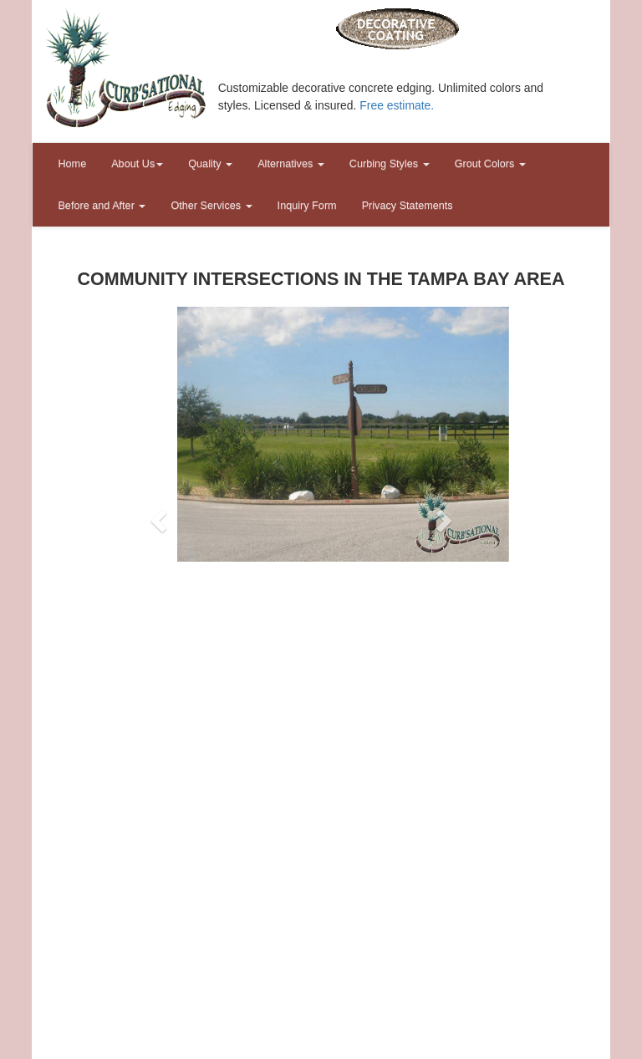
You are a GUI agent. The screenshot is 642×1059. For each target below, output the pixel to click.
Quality (210, 164)
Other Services (211, 205)
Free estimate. (396, 105)
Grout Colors (490, 164)
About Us (137, 164)
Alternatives (290, 164)
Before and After (101, 205)
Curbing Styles (389, 164)
